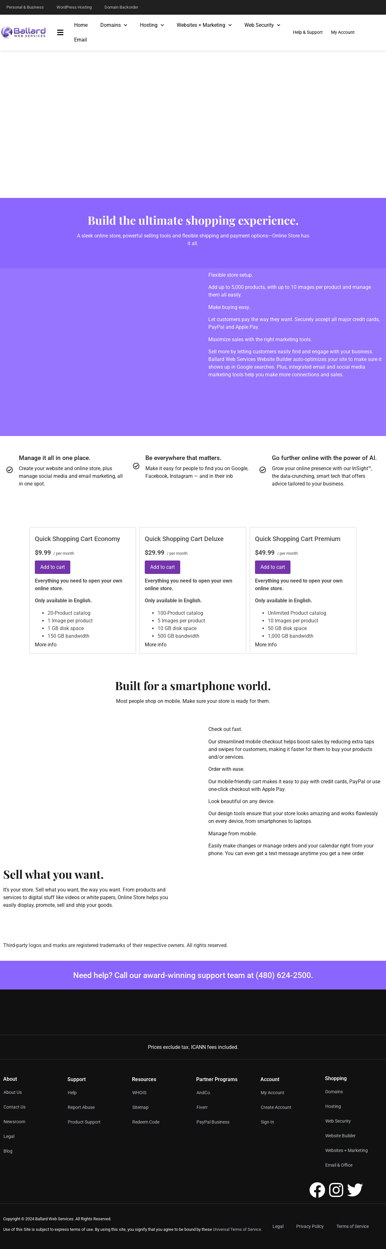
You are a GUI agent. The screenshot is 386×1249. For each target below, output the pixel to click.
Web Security (262, 25)
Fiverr (202, 1107)
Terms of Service (352, 1226)
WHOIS (139, 1092)
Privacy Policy (310, 1226)
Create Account (276, 1107)
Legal (278, 1226)
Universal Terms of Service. (237, 1229)
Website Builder (340, 1135)
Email (80, 40)
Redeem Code (145, 1122)
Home (81, 25)
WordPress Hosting (74, 7)
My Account (272, 1092)
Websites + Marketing (204, 25)
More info (46, 645)
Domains (113, 25)
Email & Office (338, 1165)
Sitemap (140, 1107)
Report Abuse (81, 1107)
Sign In (267, 1122)
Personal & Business (25, 7)
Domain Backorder (121, 7)
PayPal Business (213, 1122)
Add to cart (52, 567)
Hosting (152, 25)
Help (72, 1092)
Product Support (84, 1122)
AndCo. (204, 1092)
